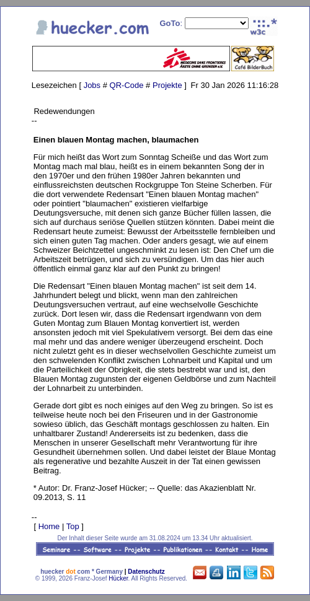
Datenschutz (146, 571)
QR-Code (127, 85)
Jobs (92, 85)
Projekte (167, 85)
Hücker (118, 578)
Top (72, 526)
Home (49, 526)
